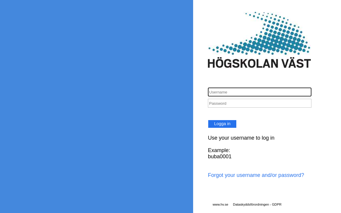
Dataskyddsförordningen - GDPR (257, 204)
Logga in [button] (222, 123)
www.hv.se (220, 204)
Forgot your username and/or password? (256, 175)
